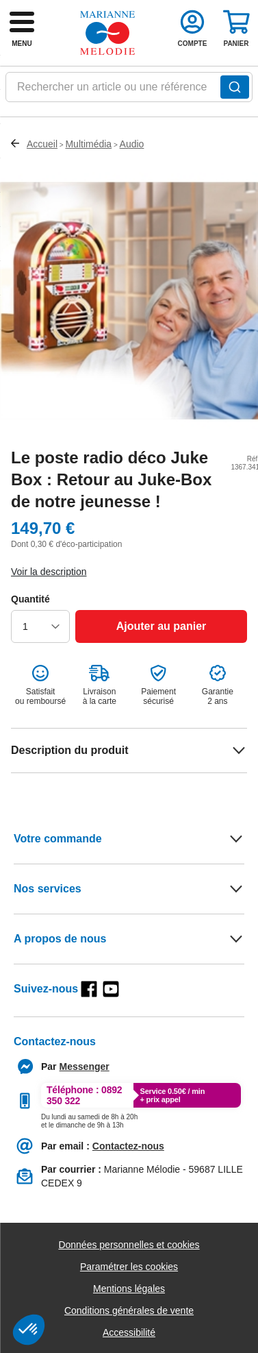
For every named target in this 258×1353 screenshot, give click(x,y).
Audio (132, 143)
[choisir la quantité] (40, 626)
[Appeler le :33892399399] (89, 1119)
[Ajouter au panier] (161, 626)
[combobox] (129, 91)
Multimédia (88, 143)
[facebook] (89, 989)
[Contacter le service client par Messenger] (84, 1066)
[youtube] (111, 989)
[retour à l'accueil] (107, 32)
